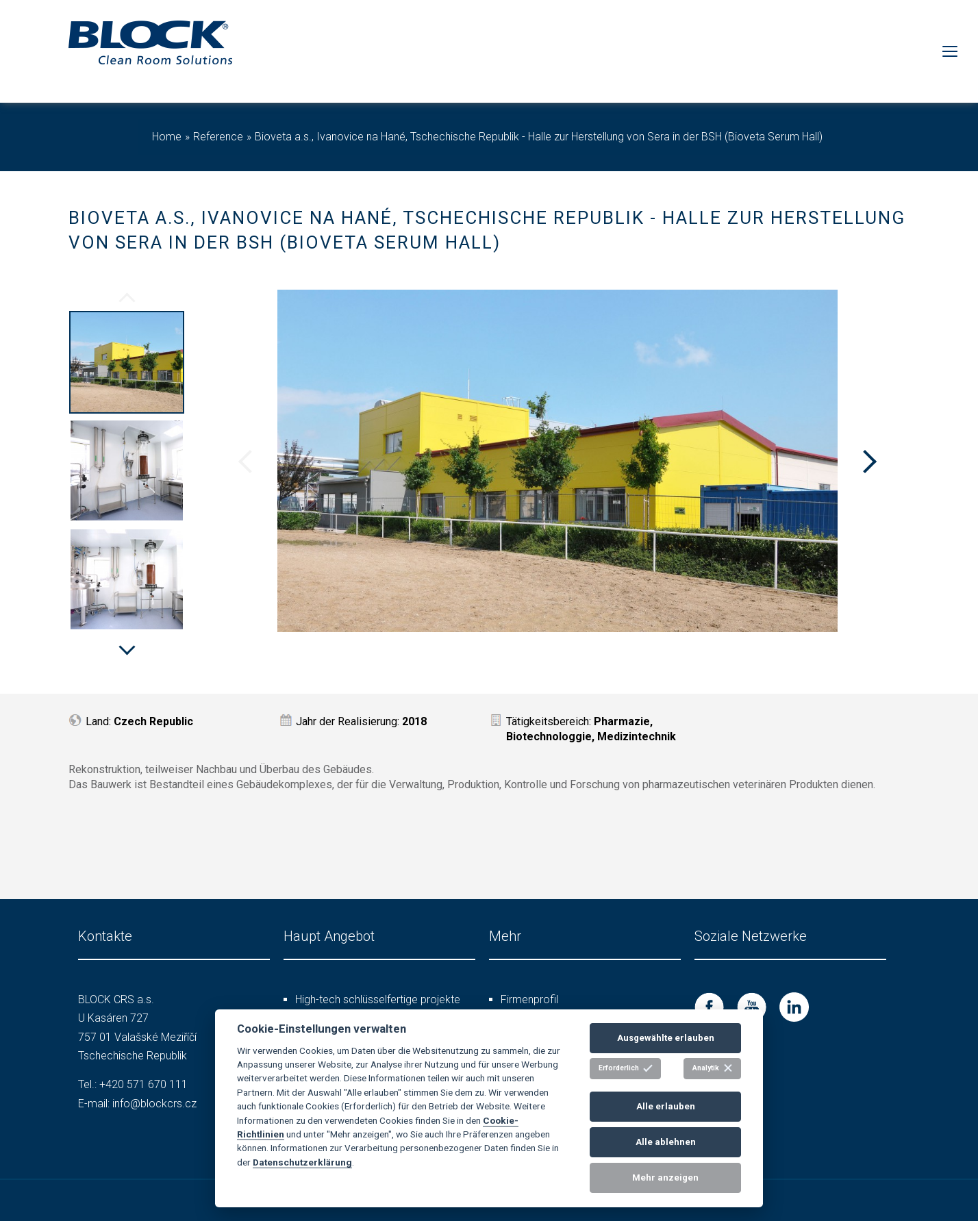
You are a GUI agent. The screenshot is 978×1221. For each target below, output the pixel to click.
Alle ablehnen (666, 1142)
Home (166, 136)
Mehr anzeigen (665, 1177)
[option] (126, 364)
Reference (218, 136)
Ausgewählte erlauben (665, 1038)
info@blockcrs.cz (154, 1103)
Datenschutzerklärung (302, 1162)
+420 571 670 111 (143, 1084)
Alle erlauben (665, 1106)
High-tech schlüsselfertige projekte (377, 999)
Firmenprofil (529, 999)
